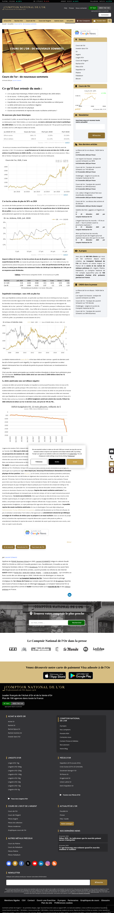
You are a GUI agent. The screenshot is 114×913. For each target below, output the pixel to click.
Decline (57, 462)
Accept (75, 462)
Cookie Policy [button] (73, 453)
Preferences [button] (71, 456)
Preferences (39, 462)
